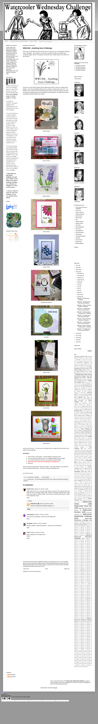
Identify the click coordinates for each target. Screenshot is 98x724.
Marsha (77, 451)
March (78, 292)
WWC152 (76, 555)
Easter (84, 407)
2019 (77, 271)
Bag (75, 380)
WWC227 (76, 594)
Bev (76, 219)
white (89, 523)
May (78, 288)
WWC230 (76, 595)
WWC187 (88, 571)
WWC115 (82, 533)
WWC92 (75, 663)
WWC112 (82, 532)
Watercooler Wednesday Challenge (60, 479)
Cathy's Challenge (86, 386)
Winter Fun (88, 524)
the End (88, 492)
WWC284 (82, 624)
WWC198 (82, 577)
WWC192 (82, 574)
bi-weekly (80, 380)
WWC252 (82, 606)
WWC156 (82, 556)
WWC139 (76, 549)
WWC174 (82, 565)
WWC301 (76, 633)
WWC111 (76, 532)
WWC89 (77, 662)
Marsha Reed (46, 196)
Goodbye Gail (77, 421)
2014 (77, 341)
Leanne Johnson (80, 212)
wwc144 (88, 550)
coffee (77, 395)
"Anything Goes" (30, 479)
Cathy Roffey (78, 386)
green (89, 421)
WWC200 (76, 579)
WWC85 (75, 660)
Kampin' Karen (30, 489)
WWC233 (76, 597)
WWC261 (82, 610)
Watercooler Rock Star (83, 506)
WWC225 (82, 592)
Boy (79, 383)
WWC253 (88, 606)
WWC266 (76, 613)
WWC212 (76, 586)
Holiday (77, 436)
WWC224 (76, 592)
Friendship (82, 418)
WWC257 (76, 609)
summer (75, 489)
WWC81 (90, 657)
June (78, 286)
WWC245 (76, 603)
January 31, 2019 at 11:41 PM (41, 514)
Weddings (82, 521)
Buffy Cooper (79, 217)
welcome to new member (80, 523)
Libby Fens (78, 228)
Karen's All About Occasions (84, 441)
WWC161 (76, 559)
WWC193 (88, 574)
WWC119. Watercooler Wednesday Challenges (83, 537)
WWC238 (88, 598)
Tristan (79, 495)
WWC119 (82, 535)
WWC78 (75, 657)
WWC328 (76, 647)
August (79, 282)
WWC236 (76, 598)
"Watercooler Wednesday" (83, 362)
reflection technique (86, 474)
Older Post (66, 568)
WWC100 (82, 526)
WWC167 (76, 562)
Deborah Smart (79, 223)
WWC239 (76, 600)
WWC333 (88, 648)
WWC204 (82, 580)
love (87, 450)
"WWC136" (76, 364)
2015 (77, 339)
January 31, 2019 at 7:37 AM (41, 489)
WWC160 (88, 558)
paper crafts (87, 471)
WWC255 (82, 607)
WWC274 (88, 616)
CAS (85, 385)
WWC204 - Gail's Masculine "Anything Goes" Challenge (84, 312)
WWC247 (88, 603)
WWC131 (82, 544)
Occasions (77, 471)
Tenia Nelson (79, 234)
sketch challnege (87, 480)
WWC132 (88, 544)
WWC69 (88, 653)
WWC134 (82, 546)
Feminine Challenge (80, 412)
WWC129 (88, 543)
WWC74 (77, 656)
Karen (75, 441)
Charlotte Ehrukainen (46, 302)
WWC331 (76, 648)
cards (81, 385)
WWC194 (76, 576)
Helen (75, 430)
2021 (77, 267)
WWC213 (82, 586)
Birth (85, 380)
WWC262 (88, 610)
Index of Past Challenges (45, 41)
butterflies (88, 383)
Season (83, 477)
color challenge (78, 397)
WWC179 (76, 568)
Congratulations (77, 398)
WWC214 (88, 586)
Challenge (90, 389)
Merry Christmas (83, 465)
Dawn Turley (46, 267)
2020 (77, 269)
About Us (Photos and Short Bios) (18, 41)
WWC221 (76, 591)
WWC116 (88, 533)
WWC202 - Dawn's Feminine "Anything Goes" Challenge (84, 326)
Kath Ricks (46, 408)
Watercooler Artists (48, 479)
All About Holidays (85, 368)
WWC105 (76, 529)
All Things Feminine (79, 371)
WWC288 (88, 625)
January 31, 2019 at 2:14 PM (46, 503)
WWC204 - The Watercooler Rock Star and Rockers (83, 309)
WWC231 (82, 595)
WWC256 (88, 607)
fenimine (77, 413)
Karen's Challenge (78, 442)
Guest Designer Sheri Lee (84, 424)
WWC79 (80, 657)
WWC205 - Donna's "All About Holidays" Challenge (84, 306)
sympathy (81, 489)
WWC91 (88, 662)
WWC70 (75, 654)
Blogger (55, 687)
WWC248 (76, 604)
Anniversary (89, 373)
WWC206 (26, 480)
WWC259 (88, 609)
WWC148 (88, 552)
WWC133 (76, 546)
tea (74, 491)
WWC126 (88, 541)
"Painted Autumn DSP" (83, 361)
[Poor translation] (8, 698)
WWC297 (88, 630)
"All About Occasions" (79, 356)
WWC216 (82, 588)
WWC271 (88, 615)
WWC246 (82, 603)
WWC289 (76, 627)
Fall (81, 409)
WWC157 (88, 556)
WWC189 (82, 573)
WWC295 (76, 630)
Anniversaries (83, 373)
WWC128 (82, 543)
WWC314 (82, 639)
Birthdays (79, 382)
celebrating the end (85, 388)
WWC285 (88, 624)
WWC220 (88, 589)
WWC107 (88, 529)
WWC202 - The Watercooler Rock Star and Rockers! (83, 323)
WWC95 (90, 663)
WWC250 (88, 604)
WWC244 (88, 601)
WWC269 (76, 615)
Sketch (88, 479)
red (78, 474)
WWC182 (76, 570)
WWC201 (82, 579)
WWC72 (85, 654)
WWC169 (88, 562)
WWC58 (75, 651)
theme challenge (77, 494)
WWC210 (83, 583)
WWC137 (82, 547)
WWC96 (77, 665)
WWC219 (82, 589)
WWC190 (88, 573)
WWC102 (76, 527)
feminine (76, 411)
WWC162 (82, 559)
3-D (35, 479)
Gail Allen (46, 337)
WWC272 (76, 616)
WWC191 (76, 574)
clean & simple (79, 394)
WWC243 (82, 601)
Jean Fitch (78, 225)
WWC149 (76, 553)
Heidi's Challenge (85, 429)
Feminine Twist (88, 412)
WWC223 (88, 591)
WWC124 (76, 541)
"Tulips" (90, 361)
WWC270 (82, 615)
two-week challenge (86, 500)
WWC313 (76, 639)
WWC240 (82, 600)
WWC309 (88, 636)
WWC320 (82, 642)
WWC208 (88, 582)
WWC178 (88, 567)
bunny (83, 383)
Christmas (89, 392)
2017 (77, 335)
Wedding (76, 521)
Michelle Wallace (80, 243)
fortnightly (76, 418)
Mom (82, 468)
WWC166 (88, 561)
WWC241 (88, 600)
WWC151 (88, 553)
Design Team (77, 406)
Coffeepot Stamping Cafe (85, 395)
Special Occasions (86, 486)
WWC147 (82, 552)
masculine (89, 460)
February (79, 294)
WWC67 (83, 653)
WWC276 (82, 618)
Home (6, 41)
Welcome (88, 521)
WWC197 (76, 577)
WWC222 (82, 591)
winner (75, 524)
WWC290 (82, 627)
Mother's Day (87, 468)
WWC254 (76, 607)
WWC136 (76, 547)
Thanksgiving (81, 492)
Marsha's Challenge (87, 453)
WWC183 (82, 570)
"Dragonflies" (78, 359)
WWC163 (88, 559)
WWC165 (82, 561)
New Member (87, 469)
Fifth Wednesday (40, 479)
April (78, 290)
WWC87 (85, 660)
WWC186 (82, 571)
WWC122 (82, 540)
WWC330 (88, 647)
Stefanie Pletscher (80, 214)
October (79, 277)
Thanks (75, 492)
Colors (88, 397)
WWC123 (88, 540)
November (79, 275)
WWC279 (89, 621)
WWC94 (85, 663)
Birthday (90, 380)
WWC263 (76, 612)
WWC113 (88, 532)
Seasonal (88, 477)
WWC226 (88, 592)
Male (91, 450)
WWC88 (90, 660)
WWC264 (82, 612)
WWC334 (76, 650)
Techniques (80, 491)
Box (89, 382)
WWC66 (77, 653)
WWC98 (88, 665)
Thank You (87, 491)
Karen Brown (46, 231)
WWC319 (76, 642)
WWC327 (88, 645)
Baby (89, 379)
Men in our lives (85, 463)
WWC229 (88, 594)
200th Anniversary (84, 364)
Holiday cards (83, 436)
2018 (77, 333)
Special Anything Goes (85, 483)
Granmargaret (30, 514)
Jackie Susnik (79, 216)
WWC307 (76, 636)
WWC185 (76, 571)
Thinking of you (86, 494)
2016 (77, 337)
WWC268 (88, 613)
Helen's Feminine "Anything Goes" (80, 433)
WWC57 (88, 650)
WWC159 (82, 558)
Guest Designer (77, 423)
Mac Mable (29, 523)
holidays (90, 436)
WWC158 (76, 558)
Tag (86, 489)
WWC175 (88, 565)
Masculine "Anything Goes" (84, 462)
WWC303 (88, 633)
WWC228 (82, 594)
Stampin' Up (81, 488)
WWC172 (88, 564)
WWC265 (88, 612)
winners (82, 524)
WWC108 (76, 530)
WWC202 (88, 579)
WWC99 (75, 666)
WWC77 (88, 656)
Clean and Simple (88, 394)
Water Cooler (77, 502)
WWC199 (88, 577)
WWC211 (88, 585)
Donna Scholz (46, 160)
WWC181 (88, 568)
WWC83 (83, 659)
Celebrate (76, 388)
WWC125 (82, 541)
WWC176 (76, 567)
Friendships (88, 418)
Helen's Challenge (85, 432)
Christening (82, 392)
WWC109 (82, 530)
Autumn (80, 379)
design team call (86, 406)
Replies (30, 501)
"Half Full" (85, 359)
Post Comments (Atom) (35, 571)
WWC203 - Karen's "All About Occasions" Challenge (84, 319)
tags (89, 489)
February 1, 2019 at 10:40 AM (40, 523)
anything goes (80, 374)
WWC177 (82, 567)
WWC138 (88, 547)
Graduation (84, 421)
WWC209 (76, 583)
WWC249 (82, 604)
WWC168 (82, 562)
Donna (75, 407)
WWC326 (82, 645)
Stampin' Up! (87, 488)
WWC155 (76, 556)
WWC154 (88, 555)
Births (85, 382)
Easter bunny (89, 407)
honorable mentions (81, 438)
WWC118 (76, 535)
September (80, 279)
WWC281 (82, 622)
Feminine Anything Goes (87, 410)
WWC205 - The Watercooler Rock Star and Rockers (83, 302)
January (79, 296)
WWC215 (76, 588)
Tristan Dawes (46, 131)
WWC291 (88, 627)
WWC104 (88, 527)
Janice (28, 532)
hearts (80, 427)
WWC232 (88, 595)
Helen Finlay (46, 372)
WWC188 (76, 573)
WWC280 (76, 622)
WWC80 (85, 657)
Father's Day (87, 409)
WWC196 (88, 576)
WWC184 (88, 570)
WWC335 (82, 650)
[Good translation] (3, 698)
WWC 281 (76, 526)
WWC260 (76, 610)
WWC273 (82, 616)
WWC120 (88, 538)
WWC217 (88, 588)
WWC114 (76, 533)
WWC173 (76, 565)
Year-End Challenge (83, 666)
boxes (75, 383)
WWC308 (82, 636)
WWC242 (76, 601)
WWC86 (80, 660)
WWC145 (76, 552)
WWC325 (76, 645)
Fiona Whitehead (80, 227)
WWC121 (76, 540)
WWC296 (82, 630)
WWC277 (78, 621)
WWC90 (83, 662)
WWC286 (76, 625)
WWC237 (82, 598)
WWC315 (88, 639)
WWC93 (80, 663)
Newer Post (26, 568)
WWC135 (88, 546)
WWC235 (88, 597)
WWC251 (76, 606)
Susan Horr (78, 210)
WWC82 (77, 659)
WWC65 (90, 651)
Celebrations (83, 389)
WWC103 (82, 527)
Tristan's (84, 495)
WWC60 (85, 651)
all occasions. (87, 370)
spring (75, 488)
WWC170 (76, 564)
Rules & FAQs (33, 41)
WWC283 (76, 624)
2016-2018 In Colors (83, 365)
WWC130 (76, 544)
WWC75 (83, 656)
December (79, 273)
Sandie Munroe (77, 477)
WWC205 (88, 580)
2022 (77, 265)
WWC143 (82, 550)
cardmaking (76, 385)
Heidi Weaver (46, 443)
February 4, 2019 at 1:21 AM (37, 532)
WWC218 (76, 589)
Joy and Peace (88, 439)
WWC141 (88, 549)
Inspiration (81, 439)
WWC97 (83, 665)
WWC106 (82, 529)
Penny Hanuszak (80, 232)
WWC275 (76, 618)
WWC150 (82, 553)
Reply (28, 497)
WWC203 (76, 580)
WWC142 (76, 550)
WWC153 (82, 555)
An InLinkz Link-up (28, 473)
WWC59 (80, 651)
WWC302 (82, 633)
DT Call (79, 407)
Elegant (77, 409)
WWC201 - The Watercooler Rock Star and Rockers (83, 329)
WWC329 (82, 647)
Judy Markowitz (79, 230)
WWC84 (88, 659)
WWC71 (80, 654)
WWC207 (82, 582)
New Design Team (78, 469)
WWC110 (88, 530)
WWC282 (88, 622)
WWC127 (76, 543)
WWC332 (82, 648)
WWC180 (82, 568)
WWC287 (82, 625)
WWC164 (76, 561)
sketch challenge (78, 480)
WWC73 (90, 654)
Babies (85, 379)
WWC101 (88, 526)
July (78, 284)
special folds (77, 486)
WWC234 (82, 597)
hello (91, 435)
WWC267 (82, 613)
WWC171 (82, 564)
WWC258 (82, 609)
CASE (90, 385)
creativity (83, 398)
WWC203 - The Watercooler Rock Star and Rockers (83, 316)
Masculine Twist (77, 463)
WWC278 (83, 621)
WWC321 (88, 642)
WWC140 (82, 549)
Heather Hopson (79, 221)
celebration (76, 389)
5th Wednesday (81, 367)
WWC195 (82, 576)
